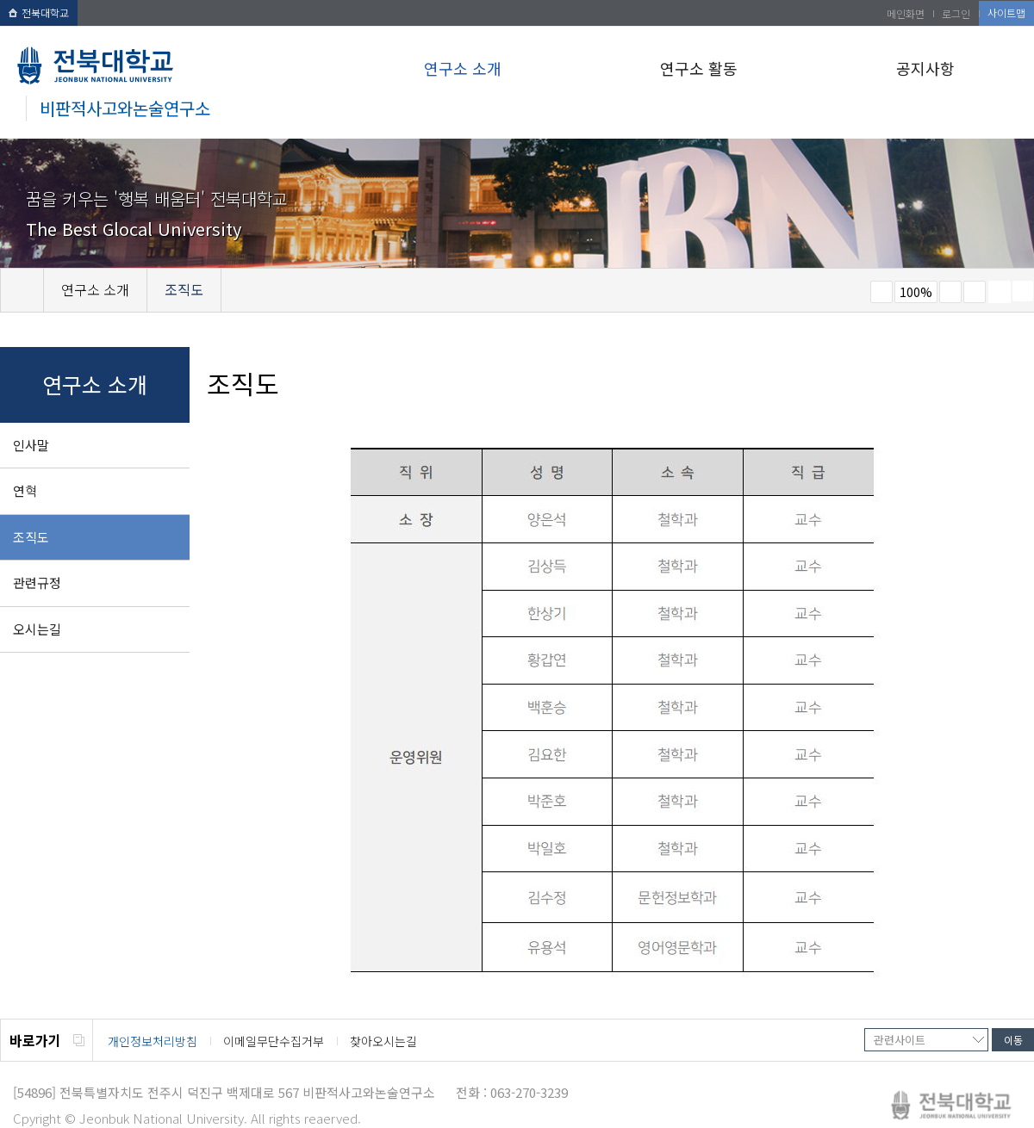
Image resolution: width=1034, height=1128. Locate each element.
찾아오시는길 (383, 1041)
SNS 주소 (1022, 291)
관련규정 (37, 582)
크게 (950, 292)
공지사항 (925, 68)
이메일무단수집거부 (273, 1041)
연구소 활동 (699, 68)
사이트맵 (1006, 12)
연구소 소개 (462, 68)
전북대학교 (39, 12)
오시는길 (37, 629)
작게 (881, 292)
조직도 (31, 537)
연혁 (25, 490)
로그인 (956, 13)
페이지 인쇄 (999, 292)
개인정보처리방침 (152, 1041)
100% (916, 292)
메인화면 (906, 13)
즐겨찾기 (974, 292)
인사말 (31, 445)
